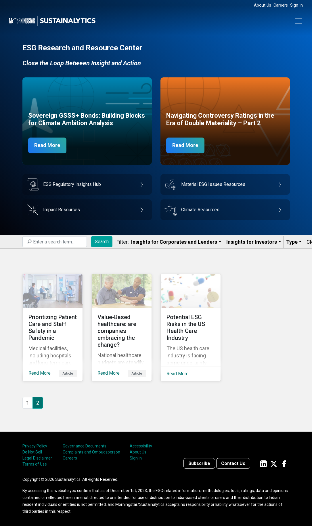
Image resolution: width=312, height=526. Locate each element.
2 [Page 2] (37, 402)
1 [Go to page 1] (27, 402)
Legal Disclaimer (37, 458)
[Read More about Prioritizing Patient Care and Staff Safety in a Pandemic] (53, 327)
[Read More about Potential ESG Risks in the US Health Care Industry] (191, 327)
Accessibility (141, 445)
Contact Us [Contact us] (233, 463)
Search (102, 241)
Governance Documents (84, 445)
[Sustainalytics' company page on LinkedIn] (263, 463)
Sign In (296, 5)
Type (292, 242)
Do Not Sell (32, 451)
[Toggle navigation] (298, 21)
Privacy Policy (34, 445)
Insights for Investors (251, 242)
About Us (262, 5)
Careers (280, 5)
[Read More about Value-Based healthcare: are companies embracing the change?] (122, 327)
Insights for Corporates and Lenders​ (174, 242)
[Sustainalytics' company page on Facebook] (284, 463)
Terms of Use (34, 464)
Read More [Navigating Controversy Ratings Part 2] (185, 145)
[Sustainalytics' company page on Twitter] (273, 463)
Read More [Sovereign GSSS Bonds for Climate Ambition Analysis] (47, 145)
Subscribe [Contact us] (199, 463)
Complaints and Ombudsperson (91, 451)
